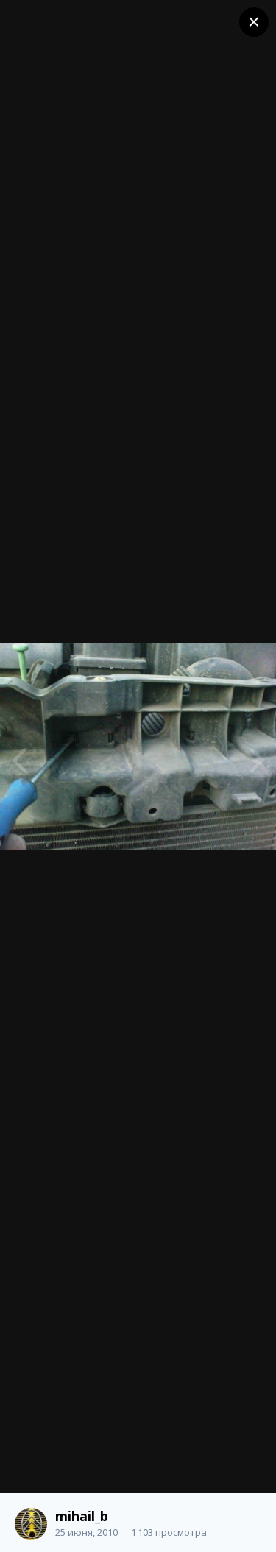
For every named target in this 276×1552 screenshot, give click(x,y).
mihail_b (81, 1516)
